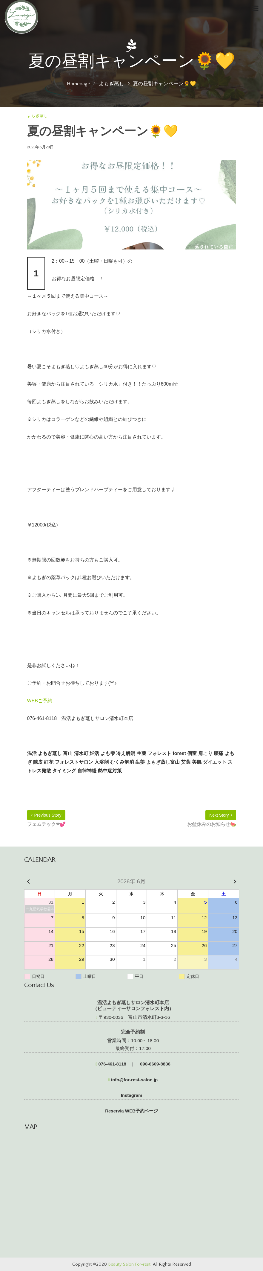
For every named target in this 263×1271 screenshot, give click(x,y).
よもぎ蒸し (111, 83)
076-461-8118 (111, 1063)
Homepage (78, 83)
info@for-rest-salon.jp (133, 1079)
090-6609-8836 (154, 1063)
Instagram (131, 1095)
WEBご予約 (39, 700)
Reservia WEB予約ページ (131, 1110)
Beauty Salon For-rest (129, 1264)
